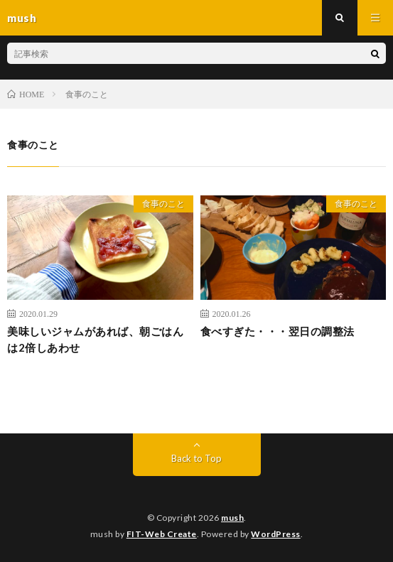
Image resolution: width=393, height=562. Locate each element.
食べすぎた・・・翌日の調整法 (277, 331)
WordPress (276, 534)
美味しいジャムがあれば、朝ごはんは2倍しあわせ (95, 339)
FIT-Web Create (161, 534)
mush (232, 517)
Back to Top (196, 458)
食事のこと (163, 203)
